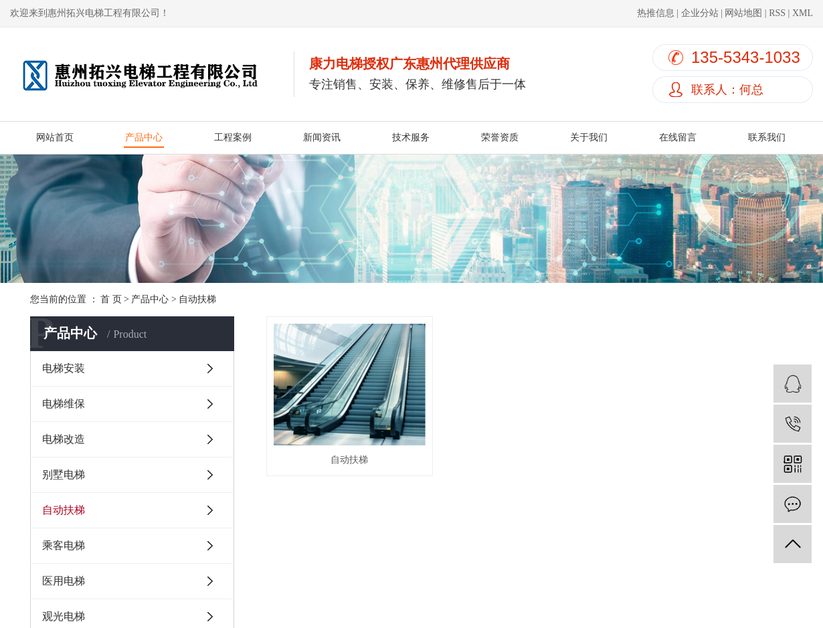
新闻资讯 (322, 137)
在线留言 (678, 137)
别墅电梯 (63, 474)
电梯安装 (63, 368)
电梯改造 (63, 439)
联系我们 (767, 137)
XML (802, 13)
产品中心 (144, 137)
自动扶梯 (197, 299)
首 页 (111, 299)
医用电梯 (63, 581)
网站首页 (55, 137)
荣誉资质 (500, 137)
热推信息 (655, 13)
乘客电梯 (63, 545)
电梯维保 (63, 403)
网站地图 (743, 13)
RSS (777, 13)
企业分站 (700, 13)
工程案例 (233, 137)
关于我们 (589, 137)
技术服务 (411, 137)
